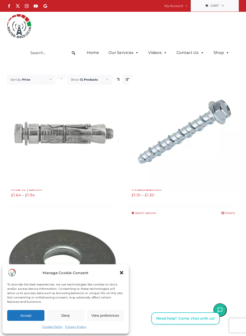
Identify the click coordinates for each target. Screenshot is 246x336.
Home (93, 52)
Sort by (20, 79)
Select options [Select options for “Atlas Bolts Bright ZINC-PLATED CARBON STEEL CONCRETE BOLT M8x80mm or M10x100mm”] (145, 212)
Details (230, 212)
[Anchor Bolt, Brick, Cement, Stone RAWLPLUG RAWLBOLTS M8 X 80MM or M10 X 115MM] (62, 134)
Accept (25, 315)
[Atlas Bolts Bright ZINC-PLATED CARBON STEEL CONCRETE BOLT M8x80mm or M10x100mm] (183, 134)
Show (84, 79)
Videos (157, 53)
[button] (121, 272)
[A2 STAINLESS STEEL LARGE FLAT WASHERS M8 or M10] (62, 264)
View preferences (105, 315)
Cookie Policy (52, 327)
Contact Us (190, 53)
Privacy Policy (75, 327)
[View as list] (127, 79)
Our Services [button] (124, 53)
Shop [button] (221, 53)
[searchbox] (53, 53)
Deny (65, 315)
